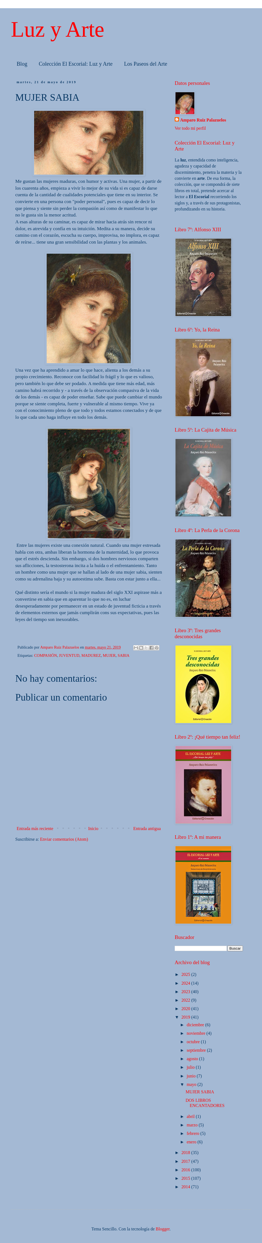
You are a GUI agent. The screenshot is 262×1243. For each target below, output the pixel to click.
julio (191, 1067)
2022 (186, 1000)
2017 (186, 1161)
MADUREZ (91, 655)
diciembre (196, 1024)
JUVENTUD (69, 655)
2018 (186, 1152)
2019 (186, 1017)
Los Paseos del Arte (145, 64)
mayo (192, 1084)
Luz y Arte (57, 29)
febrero (193, 1133)
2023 (186, 991)
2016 (186, 1169)
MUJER (109, 655)
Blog (22, 64)
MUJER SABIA (200, 1091)
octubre (194, 1041)
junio (192, 1076)
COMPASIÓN (45, 655)
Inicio (93, 828)
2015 (186, 1178)
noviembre (196, 1033)
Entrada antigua (147, 828)
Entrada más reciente (35, 828)
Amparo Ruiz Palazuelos (203, 120)
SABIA (123, 655)
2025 (186, 974)
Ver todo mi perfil (190, 128)
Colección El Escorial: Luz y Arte (75, 64)
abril (191, 1116)
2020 (186, 1008)
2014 (186, 1186)
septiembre (197, 1050)
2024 (186, 983)
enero (192, 1142)
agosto (193, 1058)
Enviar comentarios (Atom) (64, 839)
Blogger (163, 1229)
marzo (193, 1125)
